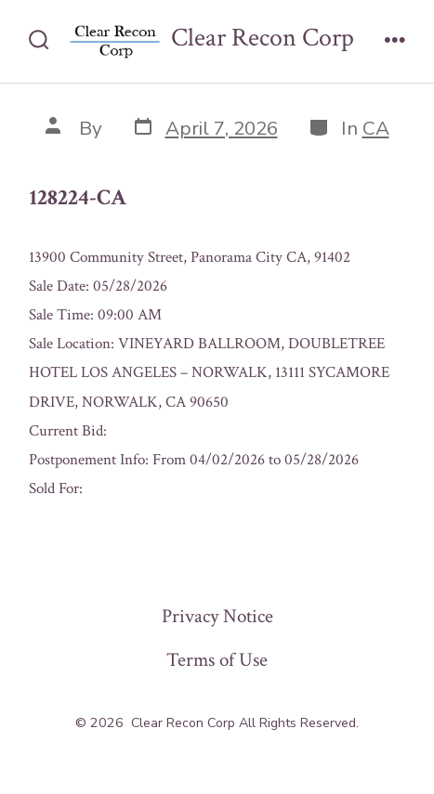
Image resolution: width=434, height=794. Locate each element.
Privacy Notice (217, 616)
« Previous (57, 530)
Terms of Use (217, 659)
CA (375, 128)
